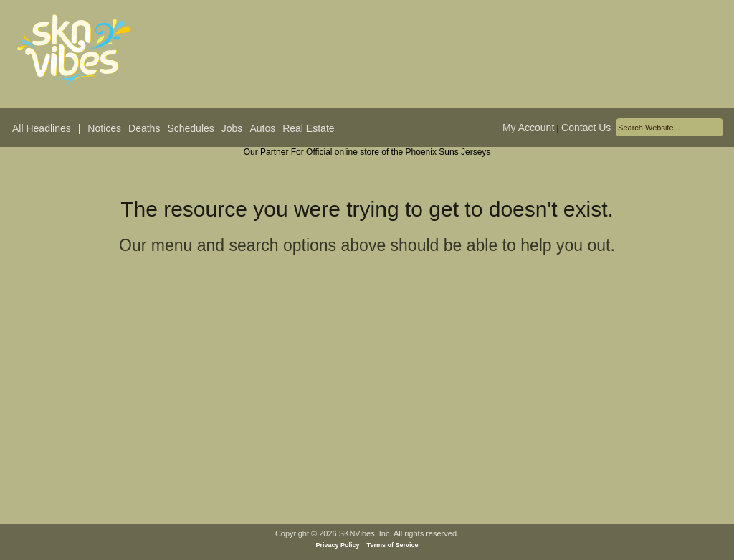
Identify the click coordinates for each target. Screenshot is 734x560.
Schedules (190, 128)
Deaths (144, 128)
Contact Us (586, 127)
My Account (528, 127)
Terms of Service (393, 545)
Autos (262, 128)
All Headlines (41, 128)
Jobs (232, 128)
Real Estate (308, 128)
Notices (104, 128)
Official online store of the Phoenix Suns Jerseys (397, 152)
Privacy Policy (338, 545)
